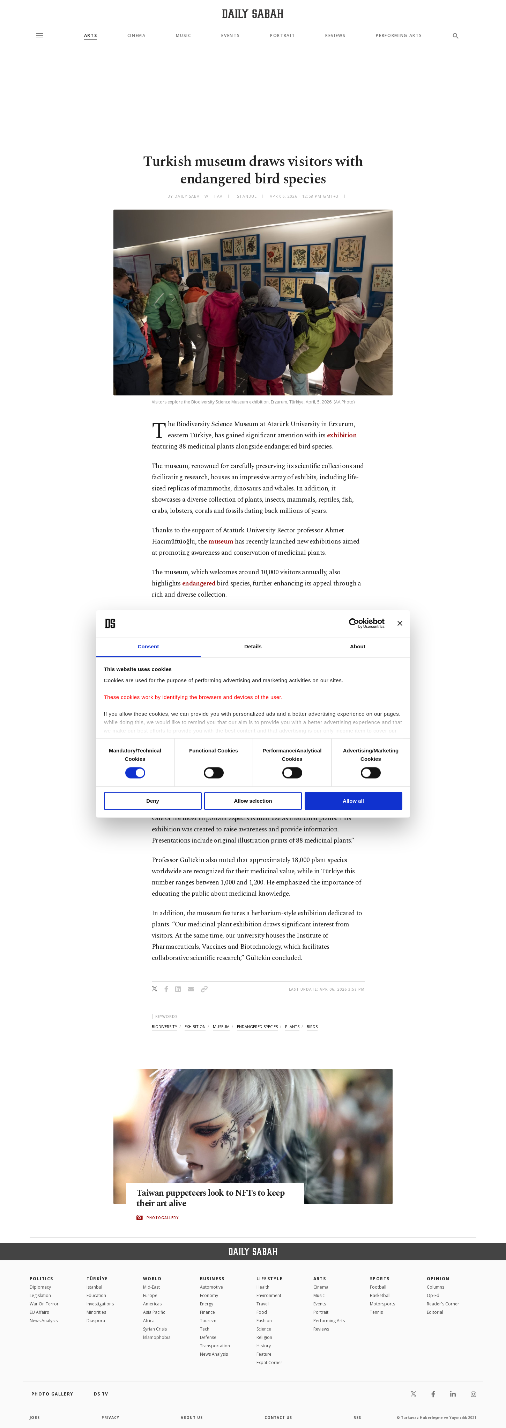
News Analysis (44, 1321)
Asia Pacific (154, 1312)
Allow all (353, 801)
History (263, 1346)
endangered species (257, 1026)
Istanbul (94, 1287)
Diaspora (96, 1321)
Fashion (264, 1321)
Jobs (35, 1417)
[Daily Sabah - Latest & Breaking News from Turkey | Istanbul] (252, 13)
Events (230, 36)
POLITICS (41, 1279)
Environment (268, 1295)
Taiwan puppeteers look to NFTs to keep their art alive (212, 1198)
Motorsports (382, 1304)
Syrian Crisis (155, 1329)
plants (292, 1026)
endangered (198, 583)
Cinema (136, 36)
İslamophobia (157, 1337)
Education (96, 1295)
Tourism (208, 1321)
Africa (149, 1321)
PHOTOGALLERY (163, 1217)
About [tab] (357, 646)
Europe (150, 1295)
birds (312, 1026)
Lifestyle (269, 1279)
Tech (204, 1329)
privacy (110, 1417)
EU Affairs (39, 1312)
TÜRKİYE (97, 1279)
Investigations (100, 1304)
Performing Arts (399, 36)
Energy (206, 1304)
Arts (90, 36)
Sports (380, 1279)
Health (262, 1287)
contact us (278, 1417)
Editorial (435, 1312)
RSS (357, 1417)
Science (263, 1329)
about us (192, 1417)
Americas (152, 1304)
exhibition (342, 435)
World (152, 1279)
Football (378, 1287)
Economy (209, 1295)
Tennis (376, 1312)
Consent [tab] (148, 646)
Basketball (380, 1295)
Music (183, 36)
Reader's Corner (443, 1304)
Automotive (211, 1287)
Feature (263, 1354)
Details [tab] (253, 646)
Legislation (40, 1295)
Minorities (96, 1312)
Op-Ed (433, 1295)
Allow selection (253, 801)
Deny (152, 801)
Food (261, 1312)
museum (220, 542)
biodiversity (164, 1026)
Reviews (335, 36)
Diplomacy (40, 1287)
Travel (262, 1304)
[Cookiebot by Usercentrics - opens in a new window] (354, 623)
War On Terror (44, 1304)
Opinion (438, 1279)
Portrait (282, 36)
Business (212, 1279)
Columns (435, 1287)
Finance (207, 1312)
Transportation (215, 1346)
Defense (208, 1337)
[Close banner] (399, 623)
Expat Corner (269, 1362)
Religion (264, 1337)
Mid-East (151, 1287)
